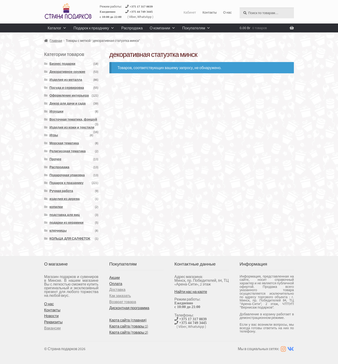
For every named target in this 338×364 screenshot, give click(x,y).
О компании (162, 28)
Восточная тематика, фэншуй (73, 119)
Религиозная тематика (68, 151)
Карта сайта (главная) (128, 320)
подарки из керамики (67, 222)
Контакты (210, 12)
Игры (54, 135)
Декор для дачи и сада (68, 103)
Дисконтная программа (129, 307)
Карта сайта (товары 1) (128, 326)
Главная (56, 41)
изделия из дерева (65, 199)
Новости (51, 315)
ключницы (58, 230)
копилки (56, 207)
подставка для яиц (65, 215)
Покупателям (196, 28)
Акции (114, 277)
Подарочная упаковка (67, 175)
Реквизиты (53, 322)
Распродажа (132, 28)
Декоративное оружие (67, 72)
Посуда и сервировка (67, 88)
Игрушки (56, 111)
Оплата (115, 283)
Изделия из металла (66, 80)
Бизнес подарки (62, 64)
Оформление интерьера (69, 95)
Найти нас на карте (190, 291)
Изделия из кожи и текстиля (72, 127)
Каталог (57, 28)
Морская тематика (64, 143)
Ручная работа (61, 191)
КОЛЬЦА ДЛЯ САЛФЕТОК (70, 238)
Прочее (55, 159)
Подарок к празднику (93, 28)
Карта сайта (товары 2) (128, 332)
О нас (227, 12)
